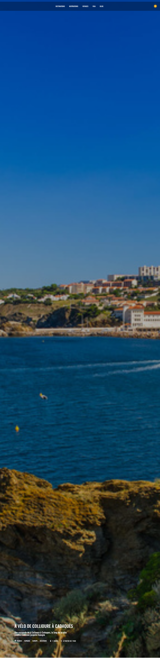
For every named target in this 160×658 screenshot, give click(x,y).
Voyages (85, 6)
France (19, 641)
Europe (35, 641)
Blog (101, 6)
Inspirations (73, 6)
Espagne (27, 641)
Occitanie (43, 641)
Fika (94, 6)
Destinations (60, 6)
